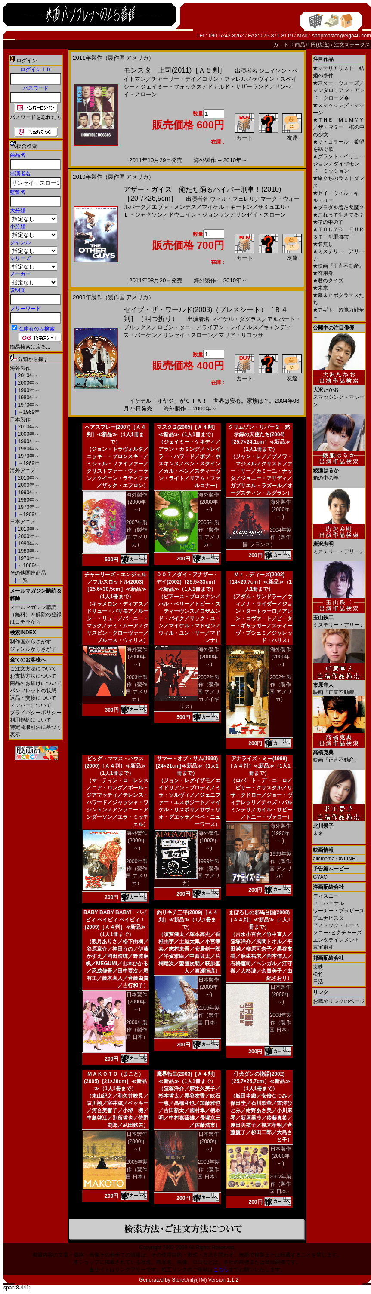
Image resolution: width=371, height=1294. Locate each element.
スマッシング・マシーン (339, 393)
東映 (318, 967)
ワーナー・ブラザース (339, 911)
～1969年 (28, 412)
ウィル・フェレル (232, 199)
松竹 (318, 974)
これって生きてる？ (338, 215)
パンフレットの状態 (33, 691)
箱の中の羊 (328, 222)
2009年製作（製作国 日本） (137, 1029)
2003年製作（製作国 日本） (209, 1169)
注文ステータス (352, 45)
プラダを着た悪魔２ (338, 208)
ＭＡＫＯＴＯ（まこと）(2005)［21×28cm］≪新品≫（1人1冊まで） (115, 1081)
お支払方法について (33, 676)
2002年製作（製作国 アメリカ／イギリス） (199, 692)
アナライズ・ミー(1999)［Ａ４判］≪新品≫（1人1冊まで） (259, 766)
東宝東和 (323, 947)
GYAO (320, 877)
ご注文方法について (33, 669)
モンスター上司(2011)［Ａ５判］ (175, 70)
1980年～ (28, 398)
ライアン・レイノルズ (230, 327)
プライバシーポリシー (36, 713)
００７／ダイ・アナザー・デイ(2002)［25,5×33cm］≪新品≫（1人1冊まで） (187, 582)
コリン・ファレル (224, 79)
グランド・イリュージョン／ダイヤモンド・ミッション (338, 163)
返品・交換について (33, 698)
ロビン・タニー (176, 327)
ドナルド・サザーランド (238, 86)
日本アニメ (23, 522)
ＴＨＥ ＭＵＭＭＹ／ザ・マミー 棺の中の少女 (339, 127)
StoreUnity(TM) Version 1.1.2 (205, 1280)
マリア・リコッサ (241, 335)
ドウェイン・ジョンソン (199, 214)
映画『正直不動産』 (338, 266)
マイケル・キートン (227, 207)
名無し (323, 244)
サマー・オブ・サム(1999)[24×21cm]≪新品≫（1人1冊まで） (187, 766)
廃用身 (323, 273)
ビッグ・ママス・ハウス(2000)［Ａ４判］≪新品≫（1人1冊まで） (115, 766)
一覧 (22, 580)
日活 (318, 982)
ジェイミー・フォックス (171, 86)
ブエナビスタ (328, 918)
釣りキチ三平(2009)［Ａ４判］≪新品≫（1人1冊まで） (187, 919)
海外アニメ (23, 471)
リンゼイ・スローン (260, 214)
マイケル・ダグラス (236, 319)
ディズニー (326, 896)
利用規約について (30, 720)
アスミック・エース (336, 925)
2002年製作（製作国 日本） (280, 1184)
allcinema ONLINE (334, 859)
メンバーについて (30, 705)
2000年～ (28, 383)
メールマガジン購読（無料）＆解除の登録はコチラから (36, 614)
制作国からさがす (30, 642)
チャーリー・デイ (173, 79)
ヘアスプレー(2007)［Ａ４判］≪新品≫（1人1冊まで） (115, 434)
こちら (221, 1269)
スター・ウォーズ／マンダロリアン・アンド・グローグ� (339, 90)
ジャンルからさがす (33, 649)
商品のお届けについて (36, 683)
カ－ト (281, 45)
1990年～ (28, 390)
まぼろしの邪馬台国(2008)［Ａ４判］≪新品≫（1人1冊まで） (259, 919)
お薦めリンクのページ (339, 1001)
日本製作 (20, 419)
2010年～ (28, 376)
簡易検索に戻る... (30, 347)
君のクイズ (328, 281)
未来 (320, 288)
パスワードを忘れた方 (36, 117)
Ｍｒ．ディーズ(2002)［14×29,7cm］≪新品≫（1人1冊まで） (259, 582)
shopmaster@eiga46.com (341, 36)
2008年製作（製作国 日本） (280, 1022)
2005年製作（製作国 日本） (137, 1169)
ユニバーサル (328, 903)
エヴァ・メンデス (173, 207)
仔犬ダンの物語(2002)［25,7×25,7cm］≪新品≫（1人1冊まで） (259, 1081)
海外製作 (20, 368)
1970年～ (28, 405)
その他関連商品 (28, 573)
